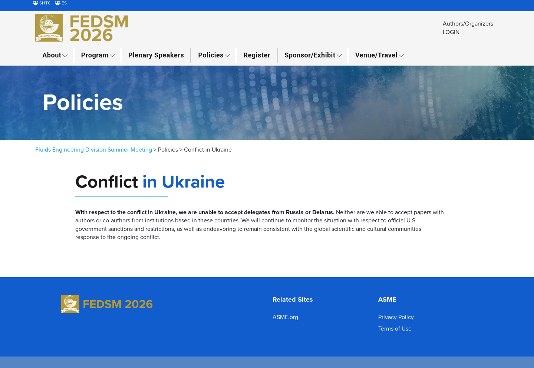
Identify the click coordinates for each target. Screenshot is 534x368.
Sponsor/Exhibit (309, 55)
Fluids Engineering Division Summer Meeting (93, 149)
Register (257, 55)
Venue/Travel (376, 55)
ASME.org (285, 317)
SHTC (42, 3)
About (51, 55)
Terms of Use (395, 328)
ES (61, 3)
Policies (211, 55)
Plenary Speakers (156, 55)
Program (95, 55)
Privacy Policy (396, 317)
